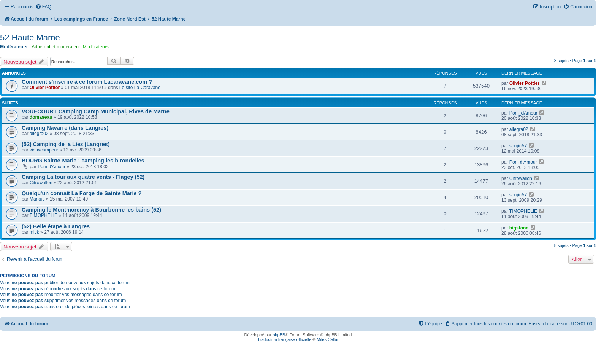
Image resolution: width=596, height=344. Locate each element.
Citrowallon (41, 182)
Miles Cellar (327, 339)
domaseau (41, 117)
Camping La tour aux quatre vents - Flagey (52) (83, 177)
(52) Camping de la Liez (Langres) (66, 144)
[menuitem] (43, 7)
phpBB (279, 335)
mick (34, 232)
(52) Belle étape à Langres (56, 226)
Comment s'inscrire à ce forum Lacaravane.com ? (87, 82)
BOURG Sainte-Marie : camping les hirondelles (83, 161)
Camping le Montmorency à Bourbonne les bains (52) (91, 210)
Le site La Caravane (139, 87)
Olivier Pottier (45, 87)
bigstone (518, 228)
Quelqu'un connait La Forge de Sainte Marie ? (82, 193)
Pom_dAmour (523, 113)
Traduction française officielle (284, 339)
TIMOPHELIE (43, 215)
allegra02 (39, 133)
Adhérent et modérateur (56, 46)
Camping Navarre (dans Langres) (65, 128)
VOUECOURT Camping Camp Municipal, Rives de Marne (96, 111)
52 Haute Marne (30, 37)
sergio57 (518, 145)
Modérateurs (96, 46)
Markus (37, 199)
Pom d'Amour (51, 166)
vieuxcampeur (44, 150)
